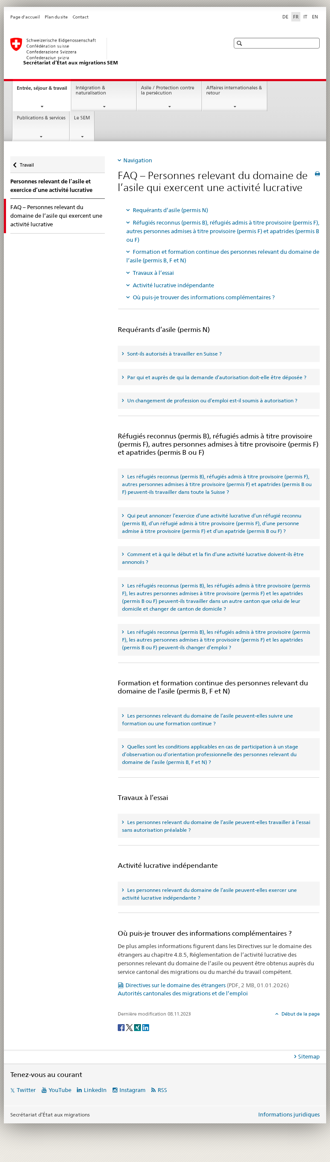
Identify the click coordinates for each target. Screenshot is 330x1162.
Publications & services (41, 118)
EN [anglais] (315, 17)
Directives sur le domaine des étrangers (207, 985)
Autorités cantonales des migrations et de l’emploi (183, 993)
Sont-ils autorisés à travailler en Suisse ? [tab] (174, 353)
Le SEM (82, 118)
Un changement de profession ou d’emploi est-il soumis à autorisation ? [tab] (211, 400)
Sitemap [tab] (309, 1056)
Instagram (132, 1089)
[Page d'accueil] (111, 52)
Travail (26, 162)
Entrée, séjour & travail (44, 90)
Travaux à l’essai (153, 272)
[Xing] (138, 1027)
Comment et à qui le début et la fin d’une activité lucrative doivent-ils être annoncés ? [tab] (213, 558)
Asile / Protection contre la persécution (167, 90)
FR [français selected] (296, 17)
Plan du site (56, 17)
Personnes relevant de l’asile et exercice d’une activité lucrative (51, 186)
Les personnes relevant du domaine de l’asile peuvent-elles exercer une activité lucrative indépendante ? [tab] (209, 894)
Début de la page (300, 1014)
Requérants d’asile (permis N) (170, 210)
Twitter (26, 1089)
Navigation (137, 160)
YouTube (60, 1089)
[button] (240, 43)
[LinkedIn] (145, 1027)
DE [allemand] (285, 17)
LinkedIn (95, 1089)
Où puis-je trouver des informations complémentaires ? (204, 297)
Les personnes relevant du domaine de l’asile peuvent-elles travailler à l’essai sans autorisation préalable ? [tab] (216, 826)
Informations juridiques (289, 1114)
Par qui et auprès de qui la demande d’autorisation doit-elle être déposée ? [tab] (216, 377)
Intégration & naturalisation (91, 90)
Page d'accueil (25, 17)
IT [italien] (305, 17)
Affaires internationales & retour (234, 90)
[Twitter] (130, 1027)
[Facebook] (122, 1027)
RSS (162, 1089)
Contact (81, 17)
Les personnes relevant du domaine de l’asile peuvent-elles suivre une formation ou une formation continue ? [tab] (207, 719)
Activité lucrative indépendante (173, 285)
